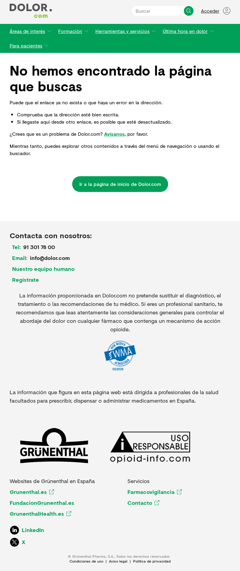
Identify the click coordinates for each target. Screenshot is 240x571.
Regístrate (25, 280)
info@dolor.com (50, 258)
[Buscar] (189, 11)
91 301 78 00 (39, 247)
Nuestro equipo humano (43, 269)
